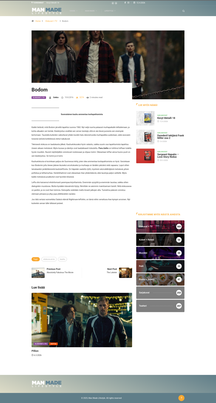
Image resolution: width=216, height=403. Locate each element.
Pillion (35, 350)
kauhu (62, 259)
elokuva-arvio (49, 259)
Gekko (56, 97)
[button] (112, 3)
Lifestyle (111, 11)
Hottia (53, 344)
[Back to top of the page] (181, 398)
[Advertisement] (82, 236)
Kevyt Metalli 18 (52, 3)
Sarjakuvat (162, 115)
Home (38, 21)
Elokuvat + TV (51, 21)
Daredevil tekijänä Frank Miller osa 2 (170, 136)
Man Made (92, 11)
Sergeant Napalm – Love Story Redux (168, 155)
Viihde (74, 11)
